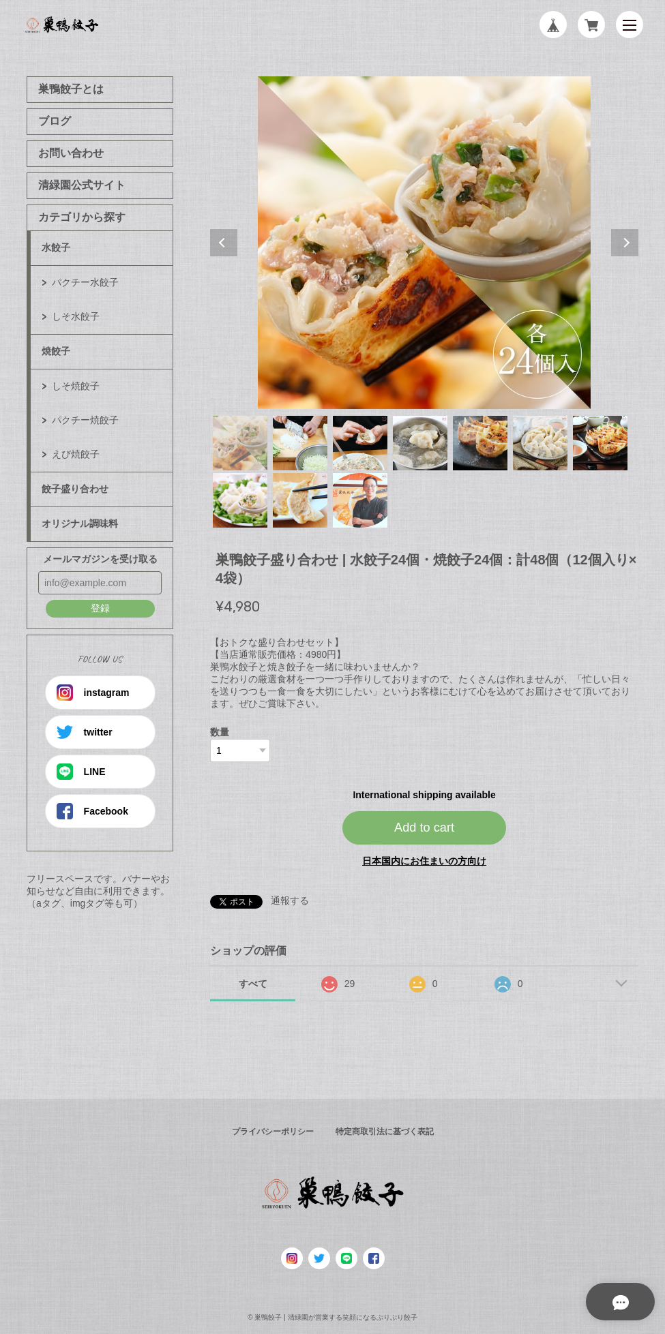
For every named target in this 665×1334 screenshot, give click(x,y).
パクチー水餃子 (85, 282)
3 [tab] (360, 443)
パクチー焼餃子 (85, 419)
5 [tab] (480, 443)
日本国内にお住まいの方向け (424, 860)
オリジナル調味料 (80, 523)
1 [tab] (240, 443)
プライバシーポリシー (273, 1131)
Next (624, 242)
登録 (100, 608)
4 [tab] (420, 443)
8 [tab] (240, 500)
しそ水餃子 (76, 316)
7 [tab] (600, 443)
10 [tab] (360, 500)
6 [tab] (540, 443)
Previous (223, 242)
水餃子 (56, 247)
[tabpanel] (424, 242)
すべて (253, 983)
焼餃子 (56, 351)
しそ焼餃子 (76, 385)
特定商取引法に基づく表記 (385, 1131)
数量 (219, 732)
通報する (290, 900)
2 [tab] (300, 443)
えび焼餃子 (76, 454)
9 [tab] (300, 500)
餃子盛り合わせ (75, 488)
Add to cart (424, 827)
